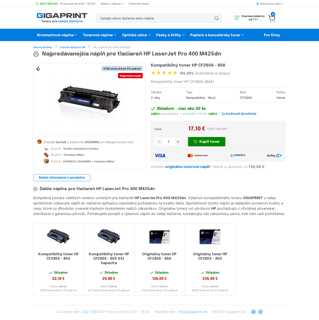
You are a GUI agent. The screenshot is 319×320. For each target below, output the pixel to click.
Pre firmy (272, 35)
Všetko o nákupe (112, 3)
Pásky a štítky (168, 35)
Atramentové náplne (55, 35)
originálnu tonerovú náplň (188, 167)
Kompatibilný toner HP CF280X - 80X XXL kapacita (109, 259)
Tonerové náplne (98, 35)
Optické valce (134, 35)
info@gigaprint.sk (192, 312)
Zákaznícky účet (269, 3)
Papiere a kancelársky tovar (215, 35)
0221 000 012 (93, 312)
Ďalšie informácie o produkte (62, 178)
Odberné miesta (138, 3)
